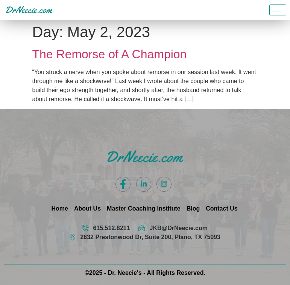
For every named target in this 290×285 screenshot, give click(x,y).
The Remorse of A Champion (109, 54)
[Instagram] (164, 184)
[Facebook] (123, 184)
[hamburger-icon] (277, 10)
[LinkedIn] (143, 184)
